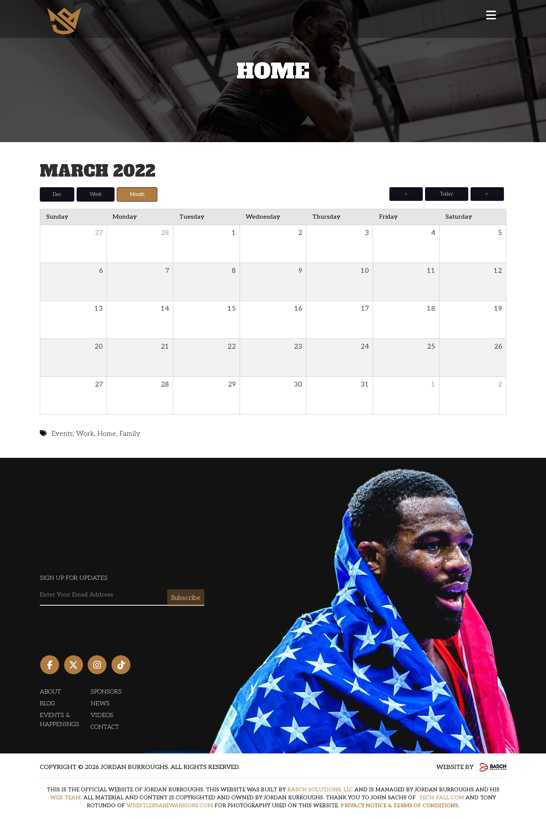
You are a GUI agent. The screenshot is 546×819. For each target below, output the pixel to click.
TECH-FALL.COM (441, 797)
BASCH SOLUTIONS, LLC (320, 789)
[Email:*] (122, 595)
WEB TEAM (65, 797)
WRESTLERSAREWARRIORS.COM (170, 805)
